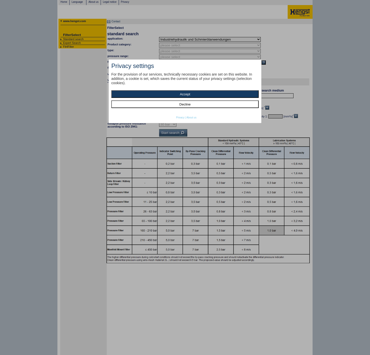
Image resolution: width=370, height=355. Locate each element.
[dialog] (185, 91)
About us (191, 117)
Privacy (180, 117)
